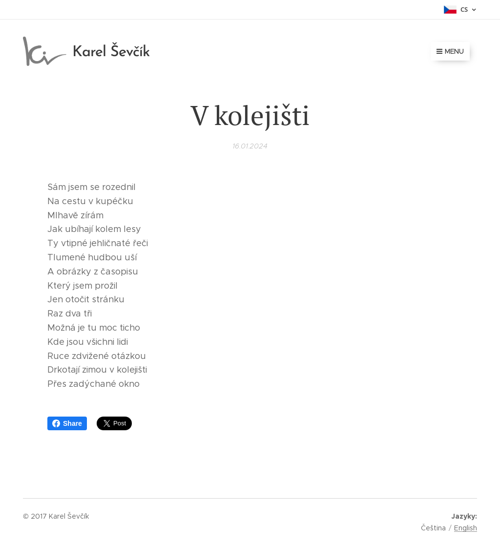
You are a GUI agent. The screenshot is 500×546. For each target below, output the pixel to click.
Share (67, 423)
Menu (450, 51)
